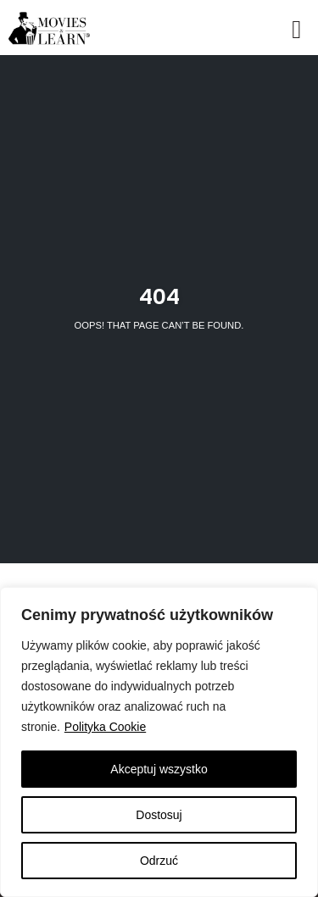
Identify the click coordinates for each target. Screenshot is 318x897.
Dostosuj (158, 815)
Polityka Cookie (105, 727)
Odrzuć (159, 860)
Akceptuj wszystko (158, 769)
